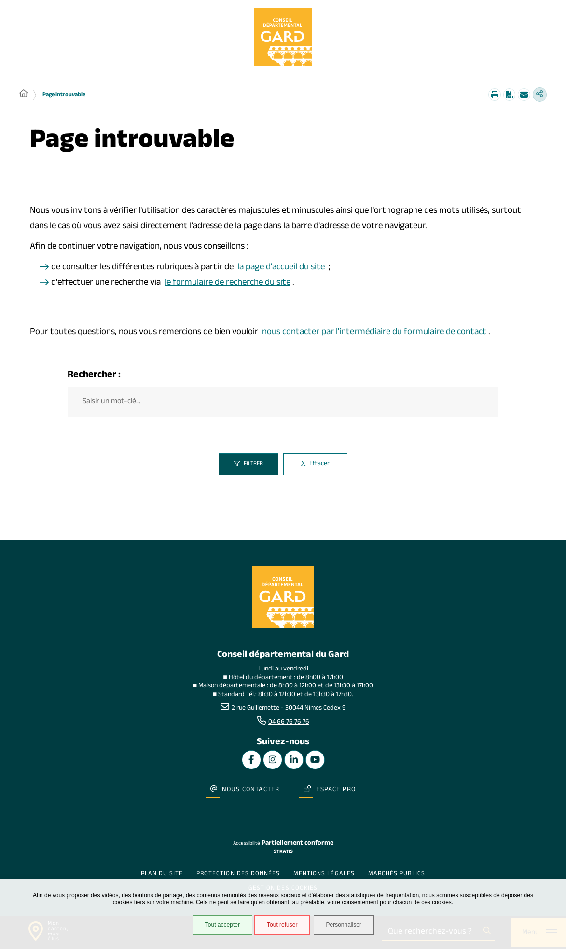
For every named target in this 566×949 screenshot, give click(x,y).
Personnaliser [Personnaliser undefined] (349, 926)
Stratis (283, 845)
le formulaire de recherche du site (227, 285)
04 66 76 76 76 (288, 725)
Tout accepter (219, 926)
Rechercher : (94, 377)
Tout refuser (279, 926)
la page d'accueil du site (282, 269)
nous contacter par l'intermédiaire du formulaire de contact (374, 334)
